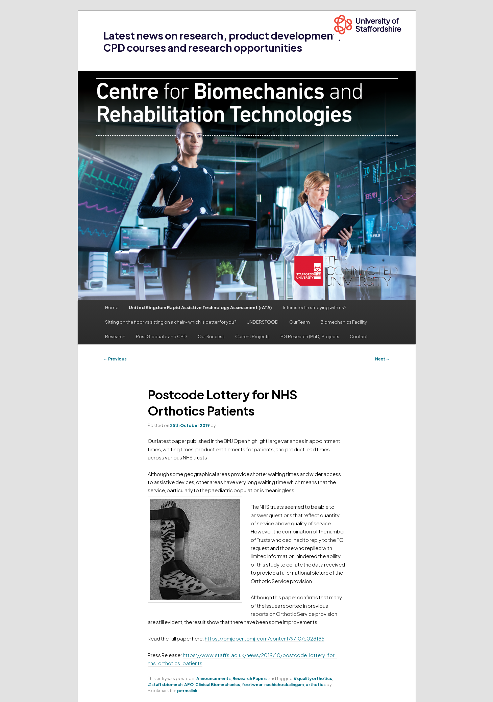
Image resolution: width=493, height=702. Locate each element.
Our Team (299, 322)
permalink (187, 690)
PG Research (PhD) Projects (309, 336)
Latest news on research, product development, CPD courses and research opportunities (222, 41)
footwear (252, 684)
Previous (115, 358)
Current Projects (252, 336)
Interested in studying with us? (314, 307)
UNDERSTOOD (262, 322)
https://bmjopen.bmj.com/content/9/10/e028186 (264, 638)
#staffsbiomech (165, 684)
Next (382, 358)
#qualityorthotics (312, 678)
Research (115, 336)
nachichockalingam (284, 684)
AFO (189, 684)
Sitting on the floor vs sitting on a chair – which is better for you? (170, 322)
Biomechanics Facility (343, 322)
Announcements (213, 678)
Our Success (211, 336)
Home (111, 307)
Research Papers (250, 678)
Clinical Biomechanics (217, 684)
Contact (359, 336)
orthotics (315, 684)
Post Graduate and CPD (161, 336)
